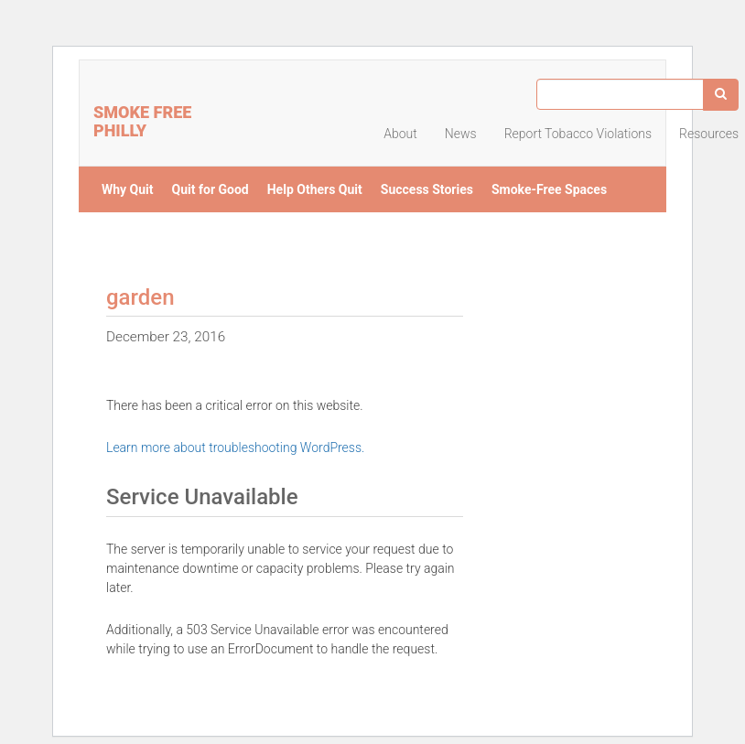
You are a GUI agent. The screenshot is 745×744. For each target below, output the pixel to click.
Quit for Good (210, 189)
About (400, 133)
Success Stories (427, 189)
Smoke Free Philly (142, 118)
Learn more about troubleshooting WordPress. (235, 447)
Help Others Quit (314, 189)
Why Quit (128, 189)
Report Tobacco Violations (578, 133)
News (461, 133)
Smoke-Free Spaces (549, 189)
